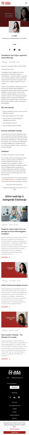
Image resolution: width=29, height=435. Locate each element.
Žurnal (14, 412)
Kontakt (14, 418)
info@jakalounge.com (10, 179)
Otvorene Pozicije (14, 405)
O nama (14, 409)
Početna (14, 402)
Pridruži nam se (14, 415)
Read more (5, 257)
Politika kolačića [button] (14, 429)
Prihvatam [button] (14, 432)
